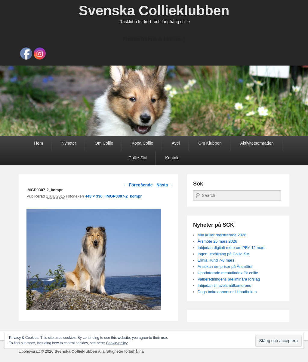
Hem (38, 143)
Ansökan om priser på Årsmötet (225, 266)
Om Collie (104, 143)
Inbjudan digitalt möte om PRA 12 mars (231, 247)
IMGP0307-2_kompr (124, 196)
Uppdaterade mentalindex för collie (228, 273)
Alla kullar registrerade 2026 (222, 235)
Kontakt (172, 157)
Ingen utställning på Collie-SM (224, 254)
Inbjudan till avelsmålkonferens (224, 285)
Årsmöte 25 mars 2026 (217, 241)
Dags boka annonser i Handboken (227, 292)
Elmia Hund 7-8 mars (216, 260)
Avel (176, 143)
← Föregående (137, 185)
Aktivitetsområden (256, 143)
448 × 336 (93, 196)
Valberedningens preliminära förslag (229, 279)
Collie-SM (137, 157)
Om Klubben (210, 143)
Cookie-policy (117, 343)
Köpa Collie (142, 143)
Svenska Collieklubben (154, 10)
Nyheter (68, 143)
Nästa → (164, 185)
